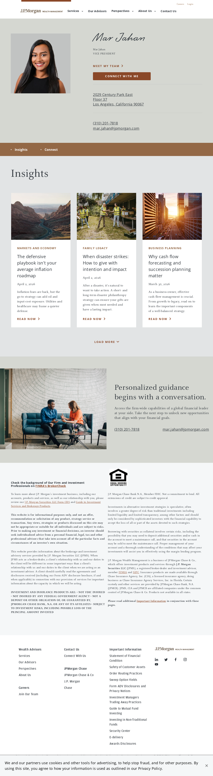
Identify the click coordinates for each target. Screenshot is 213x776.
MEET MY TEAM (106, 66)
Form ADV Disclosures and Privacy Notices (127, 689)
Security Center (119, 731)
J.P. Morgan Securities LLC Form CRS (47, 502)
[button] (206, 765)
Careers (180, 4)
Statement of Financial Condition (124, 658)
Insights (21, 149)
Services (75, 11)
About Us (147, 11)
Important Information (151, 601)
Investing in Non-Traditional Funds (128, 722)
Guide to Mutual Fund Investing (123, 711)
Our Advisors (27, 662)
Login (190, 4)
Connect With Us (75, 656)
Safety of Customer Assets (127, 667)
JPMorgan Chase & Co (79, 675)
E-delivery (116, 737)
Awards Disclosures (122, 743)
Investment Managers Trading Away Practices (125, 700)
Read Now (26, 319)
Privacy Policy (150, 768)
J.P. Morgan (72, 681)
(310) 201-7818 (126, 429)
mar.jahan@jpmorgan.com (116, 128)
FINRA (123, 572)
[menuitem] (97, 11)
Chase (68, 687)
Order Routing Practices (125, 673)
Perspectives (122, 11)
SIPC (136, 572)
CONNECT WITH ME (122, 76)
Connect (51, 149)
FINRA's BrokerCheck (50, 486)
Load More (104, 342)
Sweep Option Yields (123, 679)
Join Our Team (28, 694)
